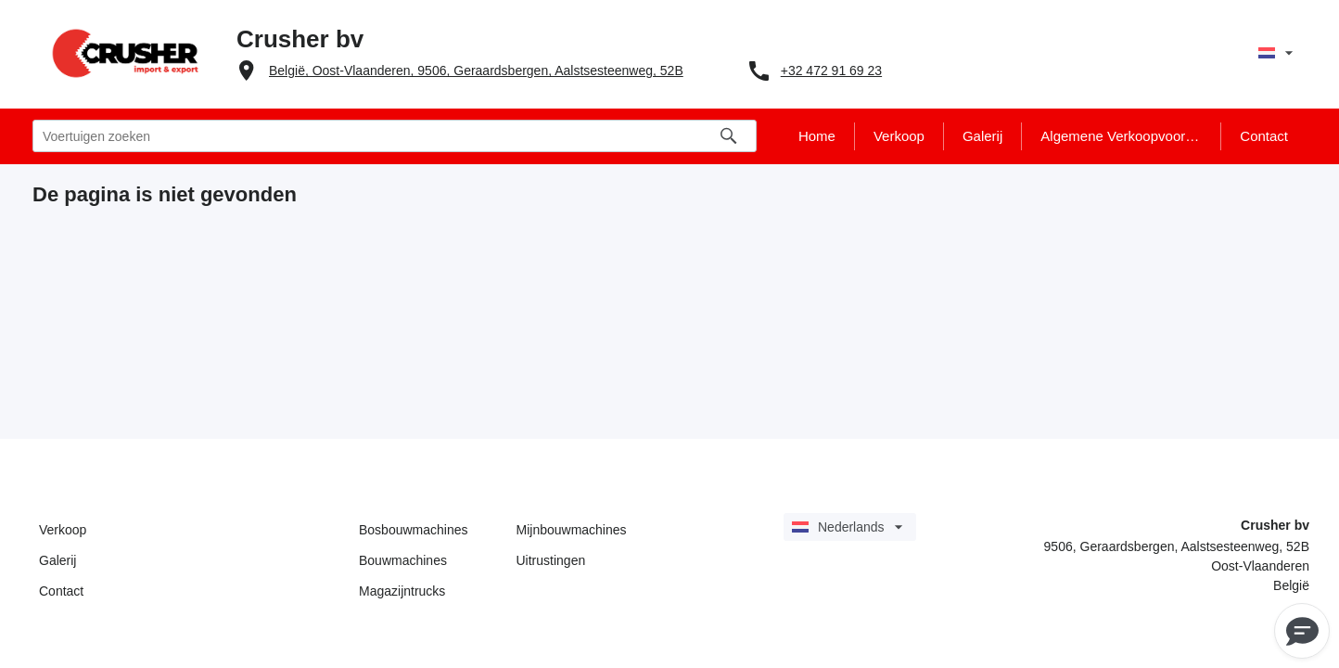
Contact (61, 591)
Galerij (57, 560)
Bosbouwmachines (413, 529)
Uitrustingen (551, 560)
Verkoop (62, 529)
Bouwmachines (403, 560)
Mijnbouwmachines (571, 529)
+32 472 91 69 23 (831, 70)
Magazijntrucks (402, 591)
